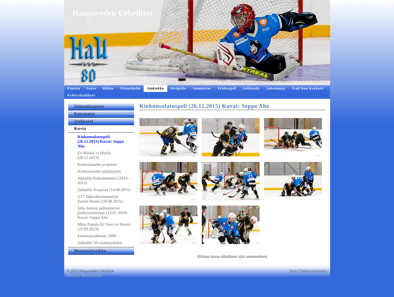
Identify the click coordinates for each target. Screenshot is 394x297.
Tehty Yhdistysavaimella (308, 282)
